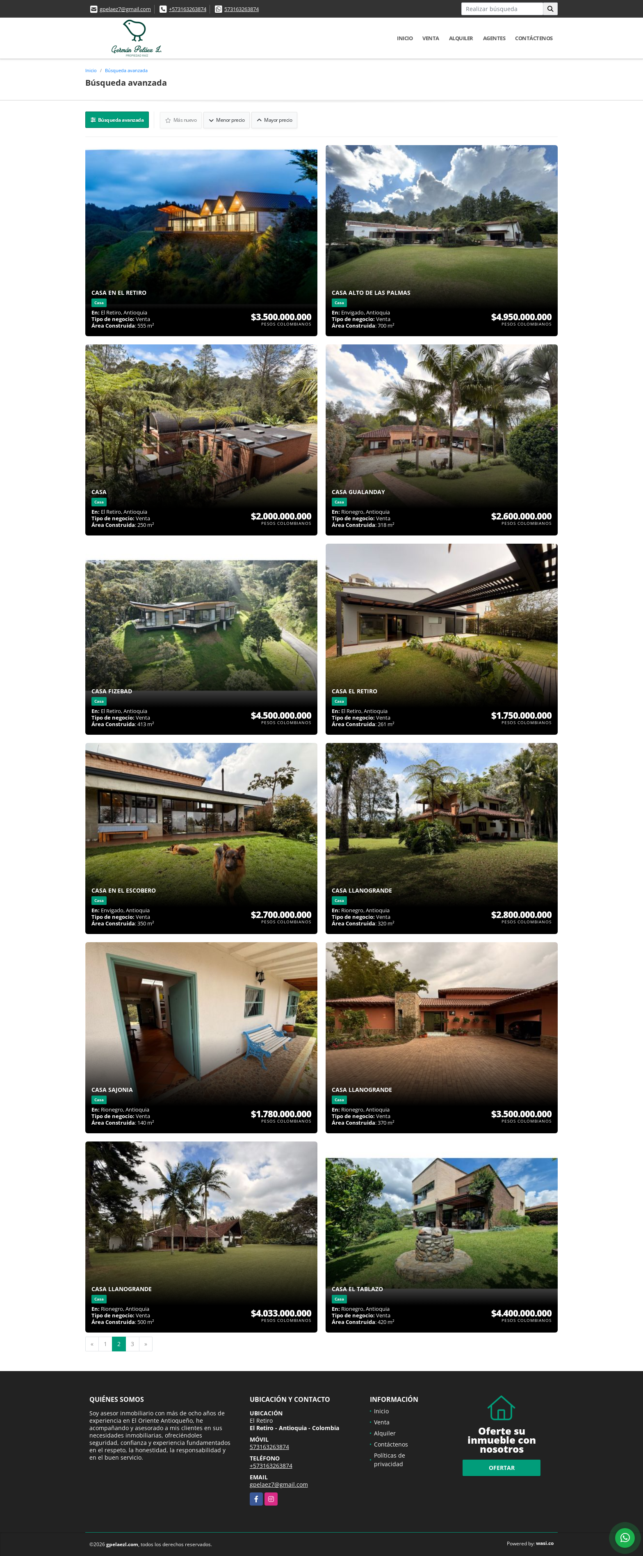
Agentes (494, 38)
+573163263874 (187, 9)
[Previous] (92, 1343)
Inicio (405, 38)
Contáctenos (534, 38)
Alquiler (461, 38)
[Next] (146, 1343)
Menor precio (227, 119)
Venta (430, 38)
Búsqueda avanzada (126, 70)
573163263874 (241, 9)
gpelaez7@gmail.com (125, 9)
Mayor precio (274, 119)
